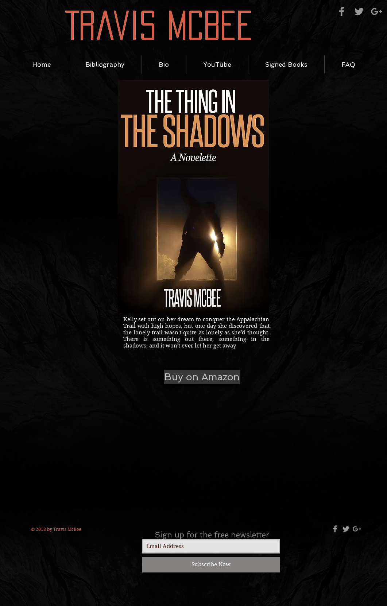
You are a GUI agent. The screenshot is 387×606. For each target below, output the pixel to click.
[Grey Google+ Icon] (377, 11)
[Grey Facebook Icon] (342, 11)
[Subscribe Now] (211, 564)
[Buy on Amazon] (202, 377)
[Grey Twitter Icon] (359, 11)
